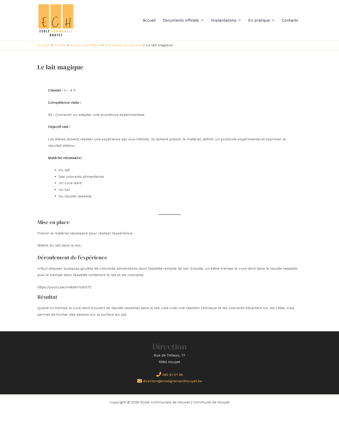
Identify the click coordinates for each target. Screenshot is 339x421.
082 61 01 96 (169, 375)
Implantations (226, 20)
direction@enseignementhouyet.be (169, 381)
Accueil (149, 20)
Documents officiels (183, 20)
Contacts (290, 20)
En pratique (261, 20)
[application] (201, 20)
